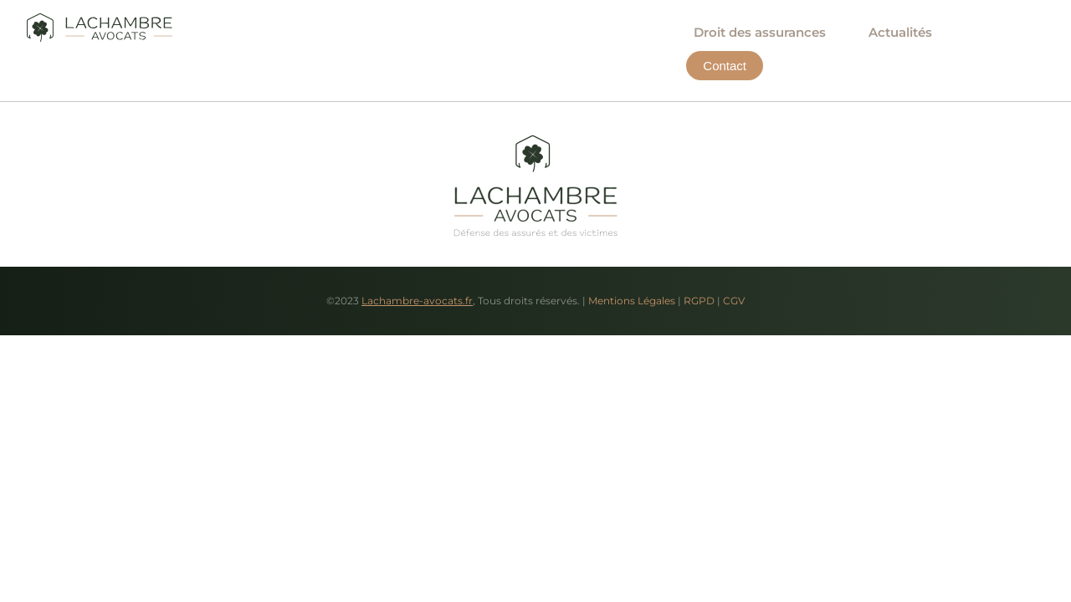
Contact (1005, 32)
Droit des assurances (760, 32)
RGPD (699, 300)
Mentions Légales (631, 300)
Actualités (900, 32)
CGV (734, 300)
